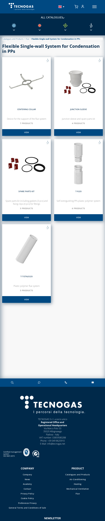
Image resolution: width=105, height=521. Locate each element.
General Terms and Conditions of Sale (27, 507)
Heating (77, 484)
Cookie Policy (27, 498)
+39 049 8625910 (56, 440)
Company (27, 474)
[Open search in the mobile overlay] (12, 382)
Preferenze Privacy (27, 503)
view (26, 132)
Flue (27, 39)
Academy (27, 484)
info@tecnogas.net (56, 443)
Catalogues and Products (13, 39)
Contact (27, 489)
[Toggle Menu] (94, 6)
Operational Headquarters (52, 425)
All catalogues (52, 17)
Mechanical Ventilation (77, 489)
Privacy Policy (27, 493)
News (27, 479)
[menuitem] (62, 6)
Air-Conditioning (78, 479)
